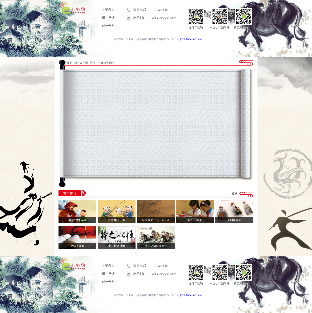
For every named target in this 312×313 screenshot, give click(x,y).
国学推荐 (69, 193)
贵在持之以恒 (116, 245)
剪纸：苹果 (195, 220)
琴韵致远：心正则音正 (156, 220)
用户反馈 (108, 17)
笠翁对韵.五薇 (77, 220)
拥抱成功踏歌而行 (156, 245)
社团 (93, 62)
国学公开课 (81, 62)
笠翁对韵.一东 (116, 220)
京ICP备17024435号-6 (190, 39)
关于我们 (108, 10)
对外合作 (108, 25)
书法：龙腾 (77, 245)
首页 (69, 62)
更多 (235, 193)
